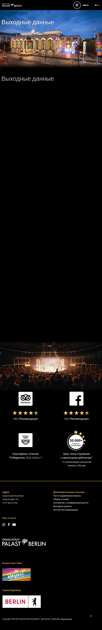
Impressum (66, 619)
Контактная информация (65, 509)
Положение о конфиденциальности (70, 502)
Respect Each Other (12, 563)
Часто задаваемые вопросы (67, 495)
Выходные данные (62, 506)
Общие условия (61, 499)
